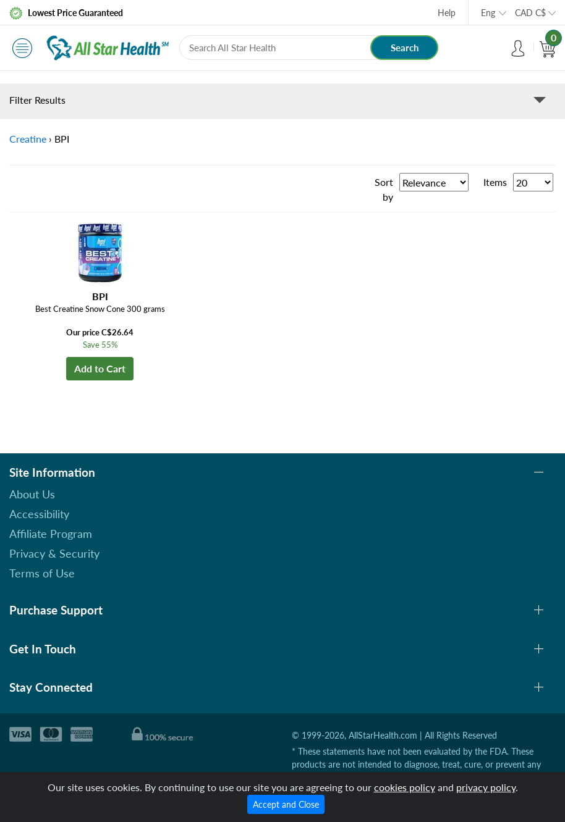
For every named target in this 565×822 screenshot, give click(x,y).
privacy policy (486, 787)
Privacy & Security (54, 553)
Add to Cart (99, 368)
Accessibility (39, 514)
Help (447, 12)
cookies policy (404, 787)
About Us (32, 494)
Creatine (27, 139)
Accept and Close (286, 804)
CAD (530, 12)
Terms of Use (42, 573)
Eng (488, 12)
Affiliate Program (50, 533)
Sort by (384, 189)
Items (495, 182)
